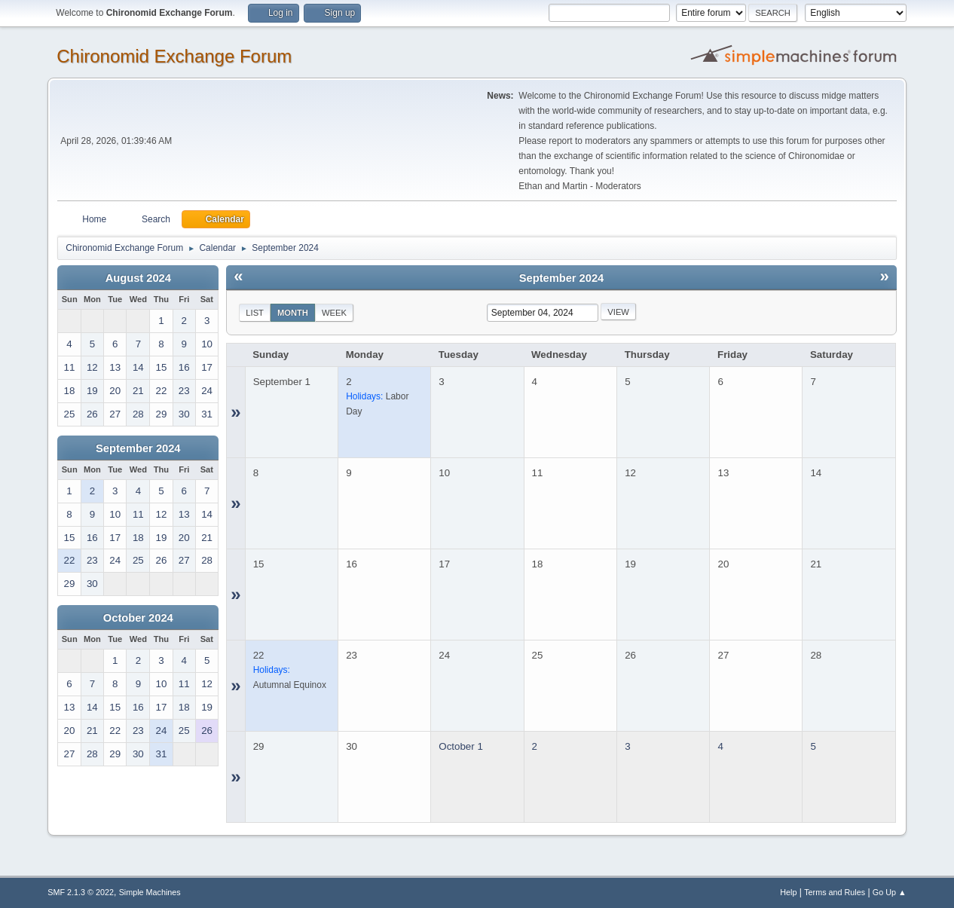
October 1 (461, 746)
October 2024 (138, 618)
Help (788, 892)
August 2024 (138, 278)
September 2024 (138, 448)
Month (292, 312)
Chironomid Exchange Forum (174, 56)
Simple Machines (150, 892)
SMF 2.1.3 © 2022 (80, 892)
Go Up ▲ (890, 892)
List (255, 312)
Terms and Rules (834, 892)
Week (334, 312)
